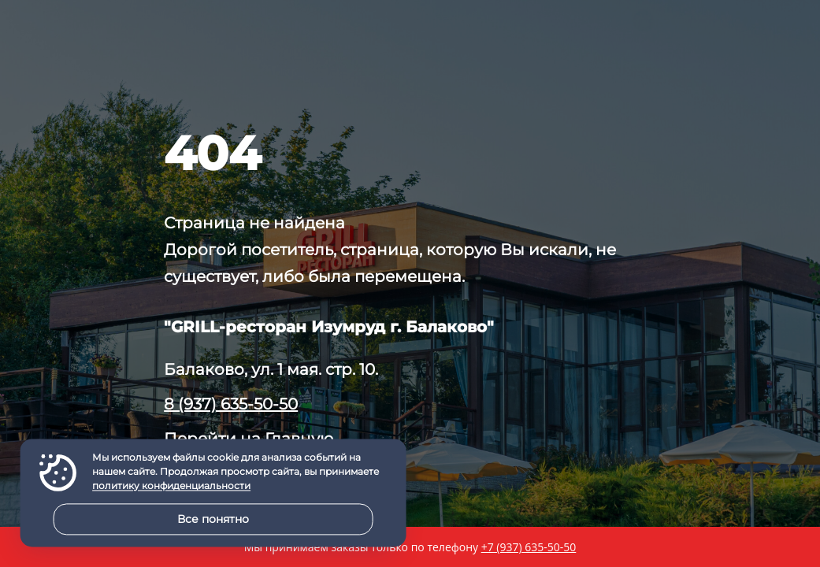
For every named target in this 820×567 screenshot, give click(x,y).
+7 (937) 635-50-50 (529, 546)
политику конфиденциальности (171, 486)
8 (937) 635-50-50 (231, 404)
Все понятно (213, 519)
